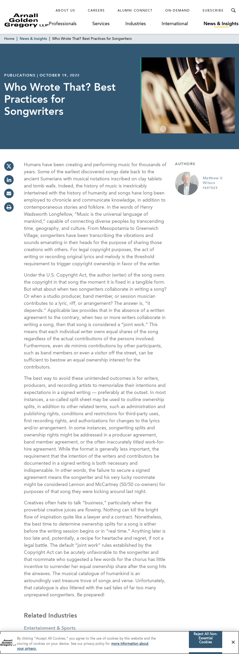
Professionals (63, 23)
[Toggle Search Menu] (233, 10)
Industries (135, 23)
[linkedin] (9, 180)
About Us (65, 10)
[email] (9, 193)
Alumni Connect (135, 10)
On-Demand (177, 10)
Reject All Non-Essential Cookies (205, 639)
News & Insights (221, 23)
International (175, 23)
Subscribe (213, 10)
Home (9, 39)
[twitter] (9, 166)
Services (101, 23)
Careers (96, 10)
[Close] (233, 643)
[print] (9, 207)
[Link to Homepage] (26, 20)
